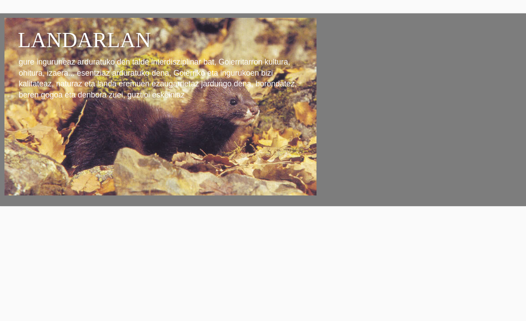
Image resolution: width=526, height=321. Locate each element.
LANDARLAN (84, 40)
